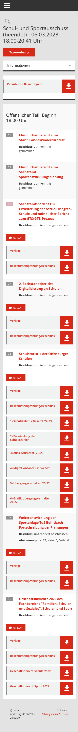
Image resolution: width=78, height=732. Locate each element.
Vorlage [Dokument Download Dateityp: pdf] (15, 251)
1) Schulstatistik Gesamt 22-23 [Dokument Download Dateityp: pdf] (31, 421)
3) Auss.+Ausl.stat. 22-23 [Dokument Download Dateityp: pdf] (26, 453)
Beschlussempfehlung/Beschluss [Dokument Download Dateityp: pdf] (32, 266)
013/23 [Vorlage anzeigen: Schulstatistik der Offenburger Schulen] (17, 378)
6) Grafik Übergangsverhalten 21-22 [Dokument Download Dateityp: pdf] (30, 500)
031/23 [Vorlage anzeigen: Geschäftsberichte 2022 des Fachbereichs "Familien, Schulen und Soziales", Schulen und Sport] (17, 628)
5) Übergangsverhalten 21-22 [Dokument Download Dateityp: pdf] (30, 483)
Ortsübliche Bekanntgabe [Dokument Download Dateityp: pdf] (24, 84)
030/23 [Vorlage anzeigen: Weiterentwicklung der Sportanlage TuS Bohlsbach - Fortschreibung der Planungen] (17, 553)
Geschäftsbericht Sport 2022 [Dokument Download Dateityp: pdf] (29, 686)
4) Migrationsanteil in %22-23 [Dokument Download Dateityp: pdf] (30, 468)
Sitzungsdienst (55, 714)
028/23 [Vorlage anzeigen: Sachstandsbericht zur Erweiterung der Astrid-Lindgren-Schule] (17, 238)
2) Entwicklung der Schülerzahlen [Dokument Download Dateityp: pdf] (23, 438)
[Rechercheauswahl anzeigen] (6, 21)
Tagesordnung (19, 52)
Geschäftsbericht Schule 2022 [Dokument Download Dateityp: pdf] (30, 671)
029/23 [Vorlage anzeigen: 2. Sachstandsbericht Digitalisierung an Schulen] (17, 308)
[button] (68, 86)
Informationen (18, 65)
